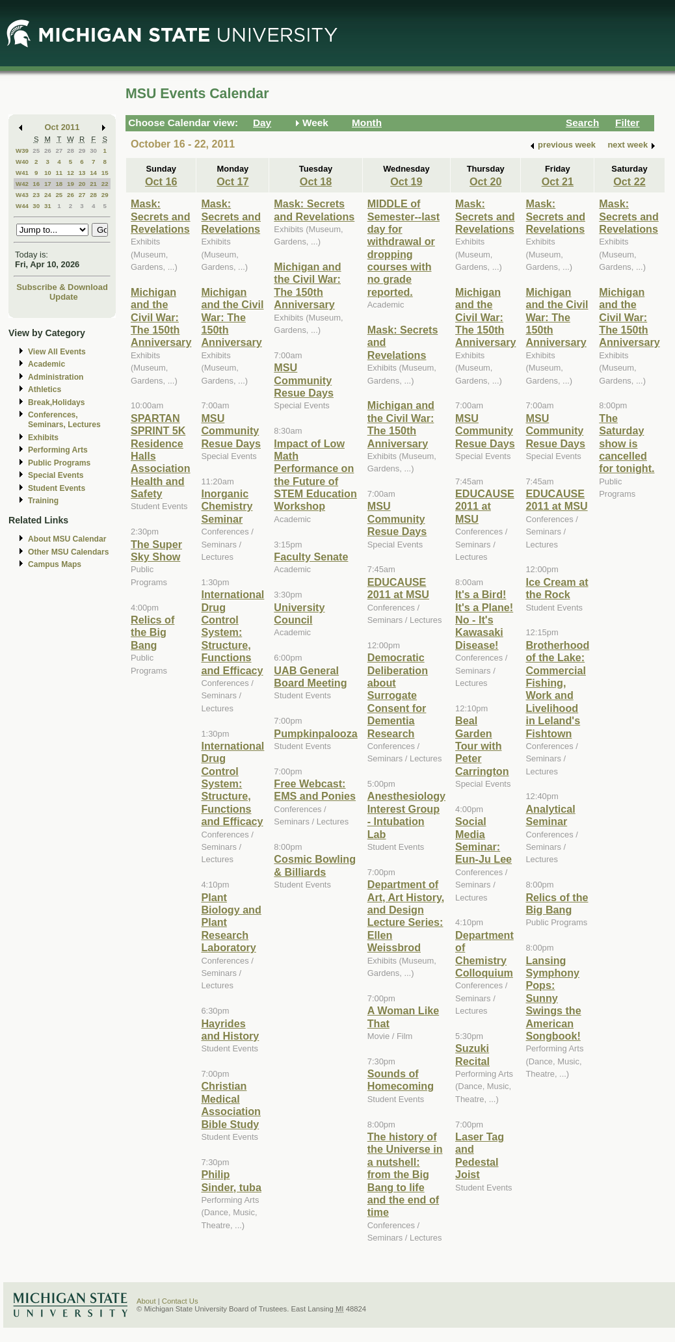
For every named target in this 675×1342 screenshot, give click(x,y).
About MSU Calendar (67, 539)
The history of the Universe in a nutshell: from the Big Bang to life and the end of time (405, 1174)
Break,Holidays (56, 402)
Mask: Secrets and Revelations (161, 216)
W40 (22, 161)
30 (93, 150)
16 (36, 183)
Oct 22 (629, 181)
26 (47, 150)
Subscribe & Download (62, 287)
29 (82, 150)
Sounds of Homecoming (400, 1080)
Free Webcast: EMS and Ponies (315, 790)
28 (70, 150)
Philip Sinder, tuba (231, 1180)
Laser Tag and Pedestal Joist (479, 1155)
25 (36, 150)
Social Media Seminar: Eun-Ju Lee (483, 840)
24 (47, 194)
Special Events (55, 475)
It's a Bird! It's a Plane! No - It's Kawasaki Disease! (484, 619)
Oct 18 (316, 181)
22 (105, 183)
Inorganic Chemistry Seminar (226, 506)
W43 (22, 194)
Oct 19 (406, 181)
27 (58, 150)
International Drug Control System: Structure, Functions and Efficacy (232, 632)
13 (82, 172)
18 (58, 183)
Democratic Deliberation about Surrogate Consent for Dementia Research (397, 695)
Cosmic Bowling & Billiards (315, 865)
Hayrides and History (230, 1030)
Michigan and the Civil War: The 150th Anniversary (161, 317)
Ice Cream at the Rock (556, 588)
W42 (22, 183)
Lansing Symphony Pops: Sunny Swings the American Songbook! (553, 998)
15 (105, 172)
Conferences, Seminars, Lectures (64, 419)
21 (93, 183)
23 (36, 194)
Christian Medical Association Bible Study (231, 1104)
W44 (22, 205)
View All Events (57, 351)
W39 (22, 150)
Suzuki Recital (472, 1054)
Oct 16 (161, 181)
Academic (46, 364)
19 (70, 183)
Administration (55, 377)
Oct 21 (558, 181)
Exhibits (43, 437)
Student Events (56, 488)
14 (93, 172)
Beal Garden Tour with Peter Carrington (482, 746)
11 (58, 172)
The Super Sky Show (156, 550)
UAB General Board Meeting (310, 676)
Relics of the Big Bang (152, 632)
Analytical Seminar (550, 815)
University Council (299, 613)
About (146, 1301)
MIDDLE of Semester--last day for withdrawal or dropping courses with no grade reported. (403, 248)
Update (63, 297)
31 (47, 205)
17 (47, 183)
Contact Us (180, 1301)
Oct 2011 (62, 127)
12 (70, 172)
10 (47, 172)
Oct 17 (232, 181)
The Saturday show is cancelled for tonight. (626, 443)
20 (82, 183)
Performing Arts (58, 449)
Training (43, 500)
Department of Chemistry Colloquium (484, 954)
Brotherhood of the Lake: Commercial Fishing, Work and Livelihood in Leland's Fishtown (557, 689)
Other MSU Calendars (68, 552)
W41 (22, 172)
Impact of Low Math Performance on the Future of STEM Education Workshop (315, 475)
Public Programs (59, 462)
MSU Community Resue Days (231, 430)
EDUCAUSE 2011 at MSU (398, 588)
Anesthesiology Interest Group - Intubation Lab (406, 814)
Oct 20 (485, 181)
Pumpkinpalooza (315, 733)
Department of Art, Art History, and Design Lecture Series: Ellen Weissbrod (406, 915)
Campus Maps (54, 564)
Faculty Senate (311, 556)
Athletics (44, 389)
